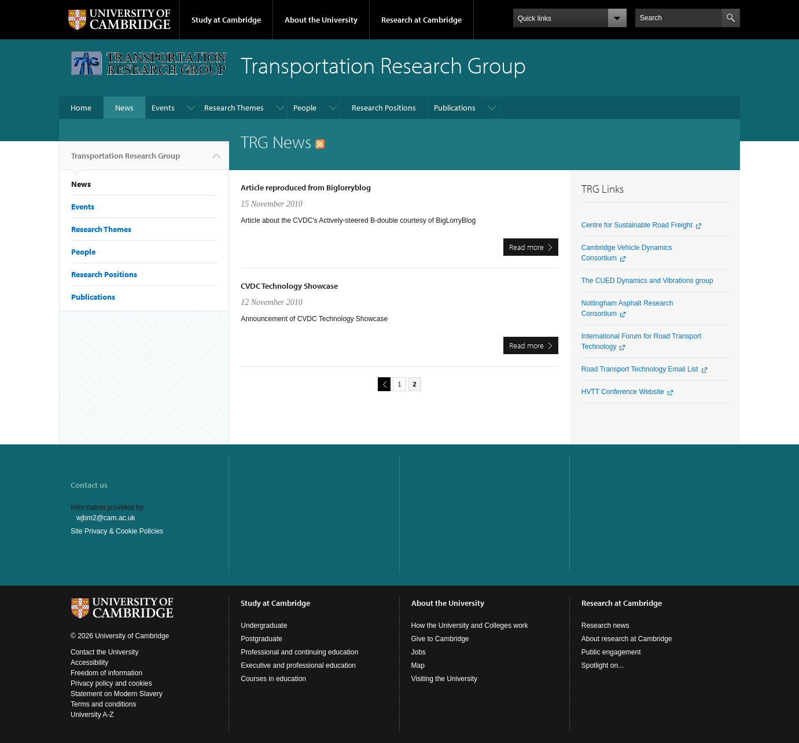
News (124, 107)
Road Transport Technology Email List (639, 369)
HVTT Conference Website (622, 392)
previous (382, 384)
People (304, 107)
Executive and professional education (298, 665)
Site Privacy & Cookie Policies (117, 531)
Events (163, 107)
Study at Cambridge (226, 19)
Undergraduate (264, 625)
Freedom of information (106, 673)
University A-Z (92, 715)
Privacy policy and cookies (111, 683)
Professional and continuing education (299, 652)
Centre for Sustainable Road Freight (637, 225)
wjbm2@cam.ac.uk (105, 518)
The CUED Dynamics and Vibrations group (647, 281)
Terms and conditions (103, 704)
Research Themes (234, 107)
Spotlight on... (602, 665)
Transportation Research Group (125, 160)
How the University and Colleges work (469, 625)
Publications (455, 107)
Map (418, 665)
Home (81, 107)
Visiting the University (444, 679)
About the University (321, 19)
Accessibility (89, 663)
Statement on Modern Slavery (117, 694)
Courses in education (273, 679)
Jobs (418, 652)
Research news (605, 625)
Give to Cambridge (440, 639)
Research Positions (384, 107)
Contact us (89, 485)
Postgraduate (261, 639)
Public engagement (611, 652)
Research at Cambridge (421, 19)
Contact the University (104, 652)
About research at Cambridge (626, 639)
